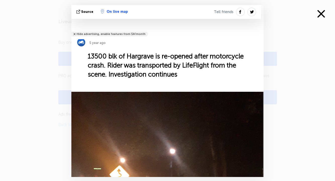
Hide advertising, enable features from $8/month (111, 34)
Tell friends (223, 12)
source (85, 12)
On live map (114, 11)
